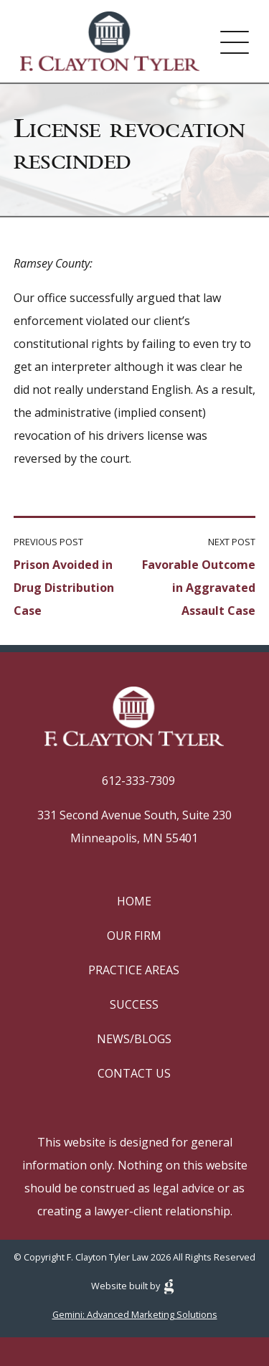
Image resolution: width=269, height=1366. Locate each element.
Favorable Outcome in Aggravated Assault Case (198, 587)
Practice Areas (133, 970)
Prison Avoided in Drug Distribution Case (64, 587)
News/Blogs (134, 1039)
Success (134, 1004)
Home (134, 901)
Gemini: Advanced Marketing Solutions (134, 1314)
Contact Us (134, 1073)
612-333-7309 (138, 780)
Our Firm (134, 935)
